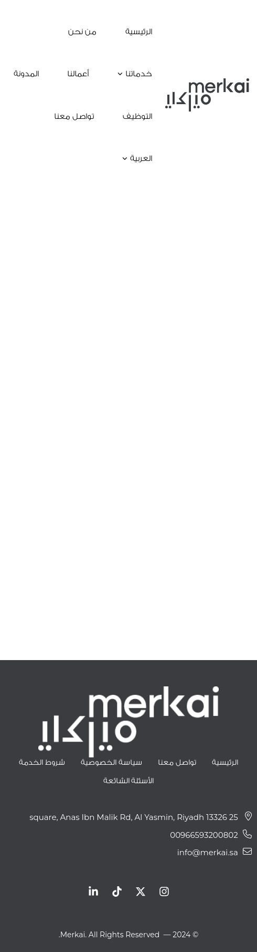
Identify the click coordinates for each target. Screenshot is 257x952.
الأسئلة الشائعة (128, 780)
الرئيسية (225, 762)
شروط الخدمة (42, 762)
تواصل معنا (177, 762)
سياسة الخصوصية (111, 762)
